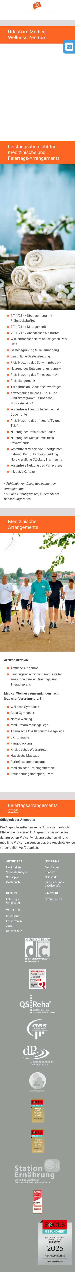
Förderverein (14, 921)
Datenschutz (14, 931)
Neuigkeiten (13, 867)
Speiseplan (13, 877)
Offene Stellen (53, 899)
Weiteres (13, 910)
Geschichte (52, 867)
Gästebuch (13, 882)
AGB (9, 926)
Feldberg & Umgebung (13, 901)
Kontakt (50, 872)
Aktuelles (14, 861)
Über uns (52, 861)
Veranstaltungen (16, 872)
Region (11, 893)
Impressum (13, 916)
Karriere (52, 893)
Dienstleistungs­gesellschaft (55, 884)
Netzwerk (51, 877)
